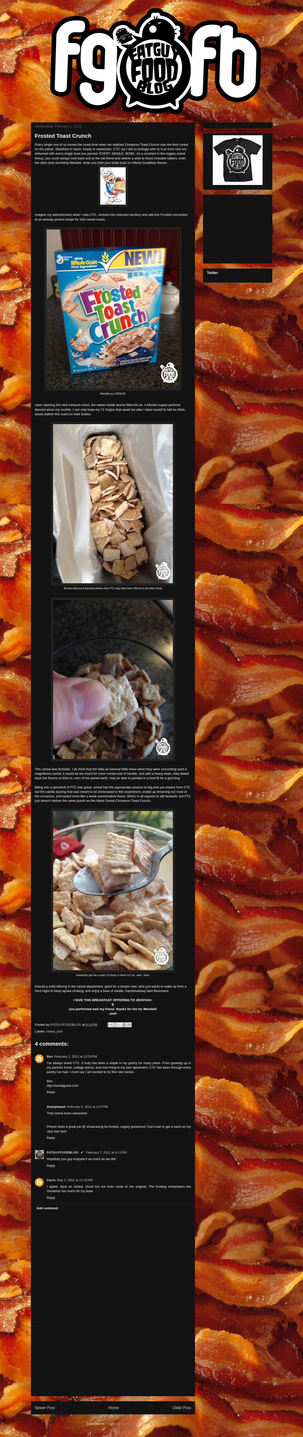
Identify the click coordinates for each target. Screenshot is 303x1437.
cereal (50, 1031)
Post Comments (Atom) (123, 1424)
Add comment (47, 1208)
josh (60, 1031)
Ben (50, 1056)
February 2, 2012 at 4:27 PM (87, 1107)
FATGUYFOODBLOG (66, 1025)
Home (113, 1408)
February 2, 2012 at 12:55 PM (75, 1056)
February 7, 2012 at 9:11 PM (106, 1152)
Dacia (51, 1180)
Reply (51, 1092)
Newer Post (45, 1408)
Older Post (182, 1408)
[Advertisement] (113, 1361)
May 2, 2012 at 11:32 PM (75, 1180)
